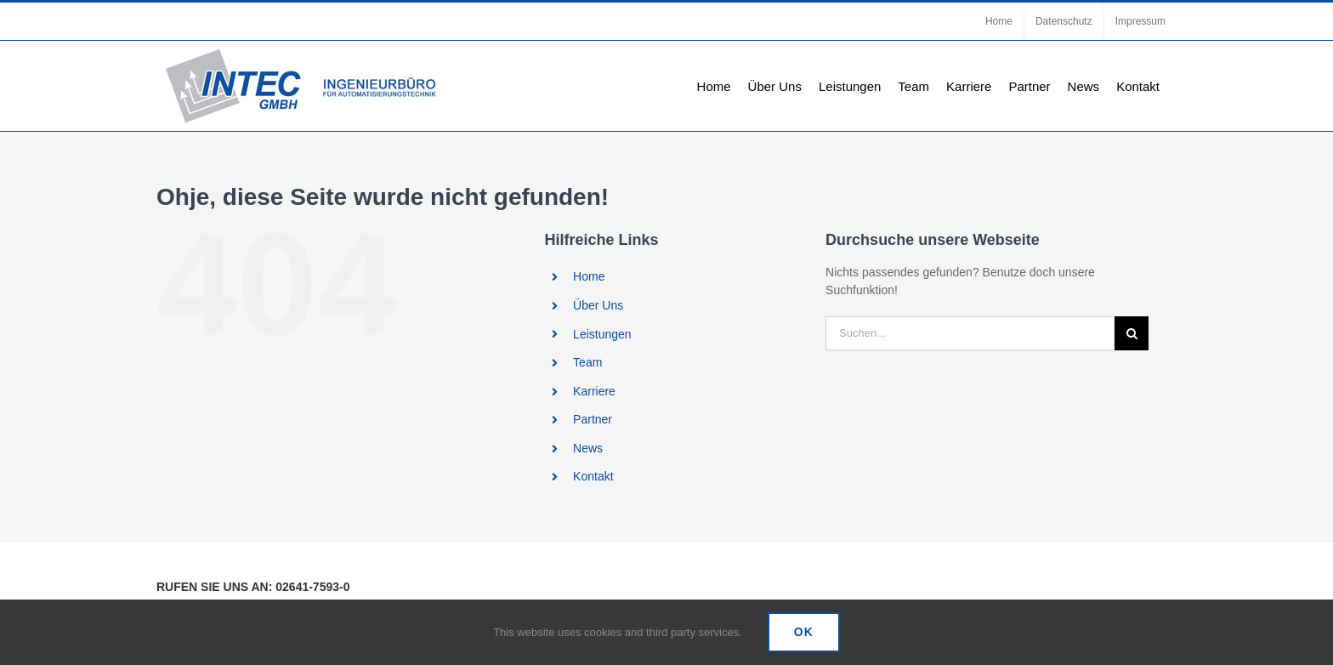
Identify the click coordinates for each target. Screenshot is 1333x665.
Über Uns (598, 305)
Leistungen (602, 334)
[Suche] (1132, 333)
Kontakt (593, 476)
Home (588, 276)
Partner (592, 419)
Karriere (594, 391)
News (588, 448)
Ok (804, 632)
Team (587, 362)
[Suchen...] (970, 333)
